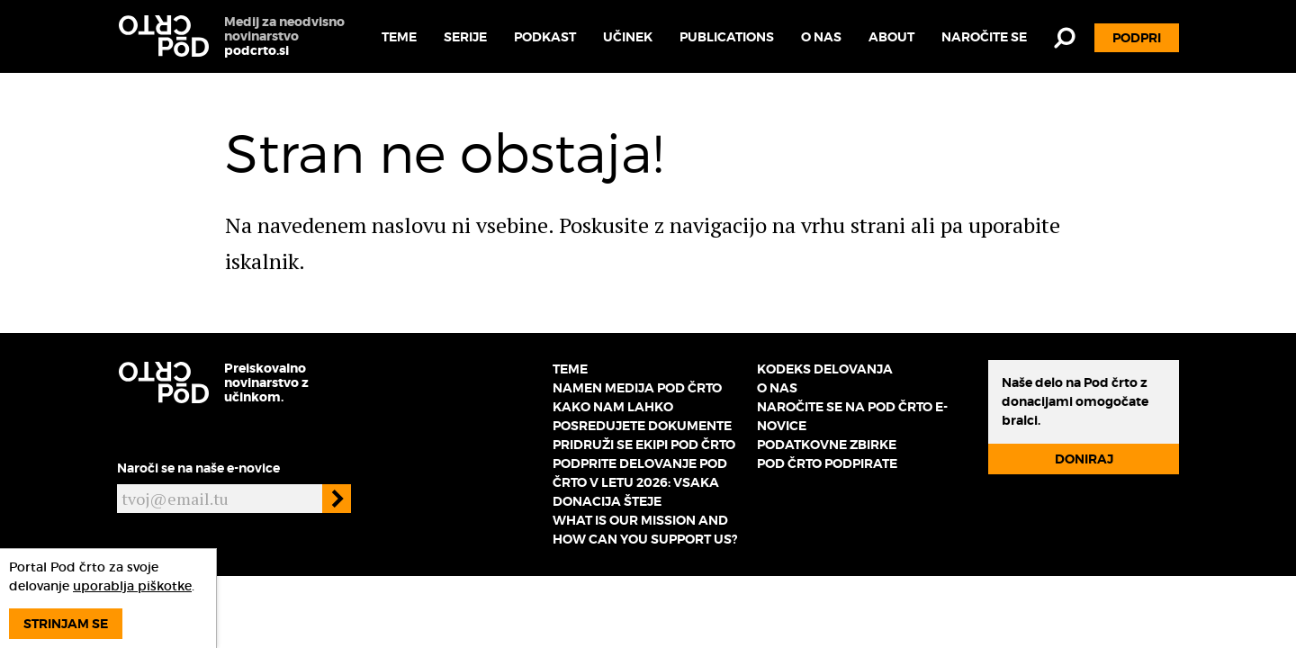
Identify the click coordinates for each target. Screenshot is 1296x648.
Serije (465, 37)
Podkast (545, 37)
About (891, 37)
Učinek (627, 37)
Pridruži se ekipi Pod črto (644, 444)
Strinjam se (65, 624)
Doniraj (1084, 459)
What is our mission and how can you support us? (645, 529)
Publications (727, 37)
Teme (399, 37)
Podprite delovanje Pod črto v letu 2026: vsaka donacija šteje (640, 482)
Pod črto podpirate (827, 463)
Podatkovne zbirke (826, 444)
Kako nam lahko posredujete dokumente (642, 416)
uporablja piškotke (132, 586)
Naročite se (984, 37)
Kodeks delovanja (825, 369)
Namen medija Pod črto (637, 388)
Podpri (1136, 38)
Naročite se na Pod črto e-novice (852, 416)
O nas (821, 37)
